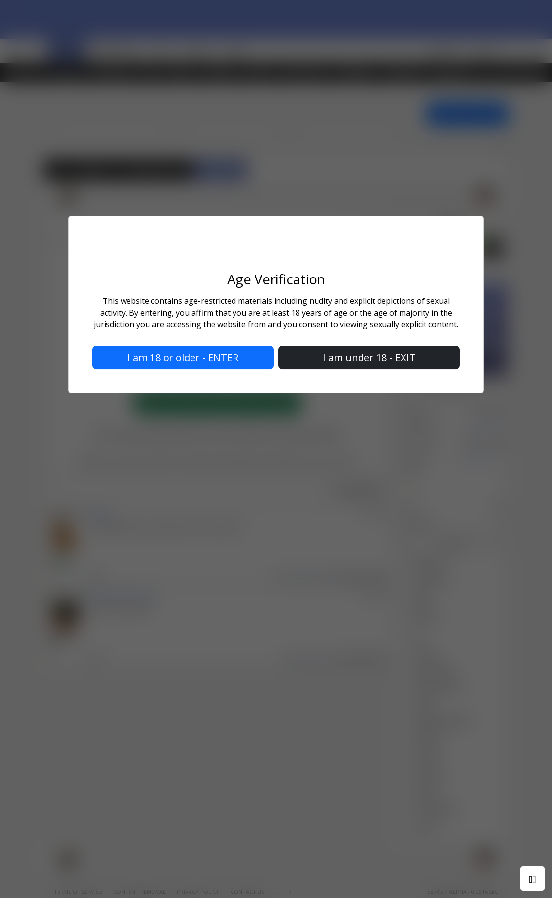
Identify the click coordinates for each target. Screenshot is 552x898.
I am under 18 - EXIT (369, 357)
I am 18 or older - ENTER (182, 357)
